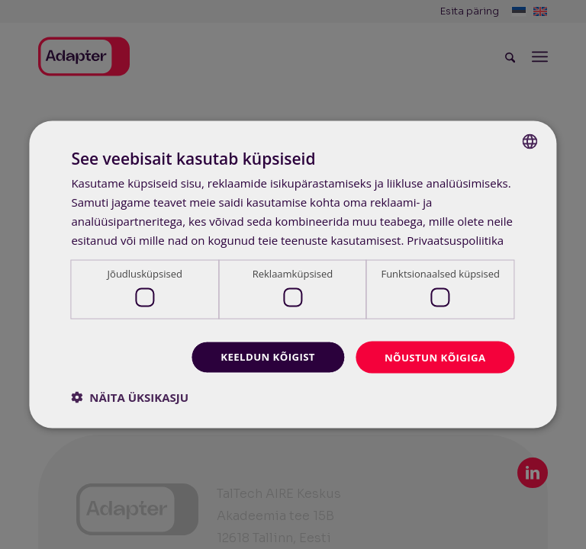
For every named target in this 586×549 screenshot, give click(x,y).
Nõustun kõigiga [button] (431, 356)
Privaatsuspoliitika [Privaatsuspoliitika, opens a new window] (455, 238)
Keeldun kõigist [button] (260, 356)
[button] (129, 398)
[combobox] (530, 140)
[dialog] (292, 274)
